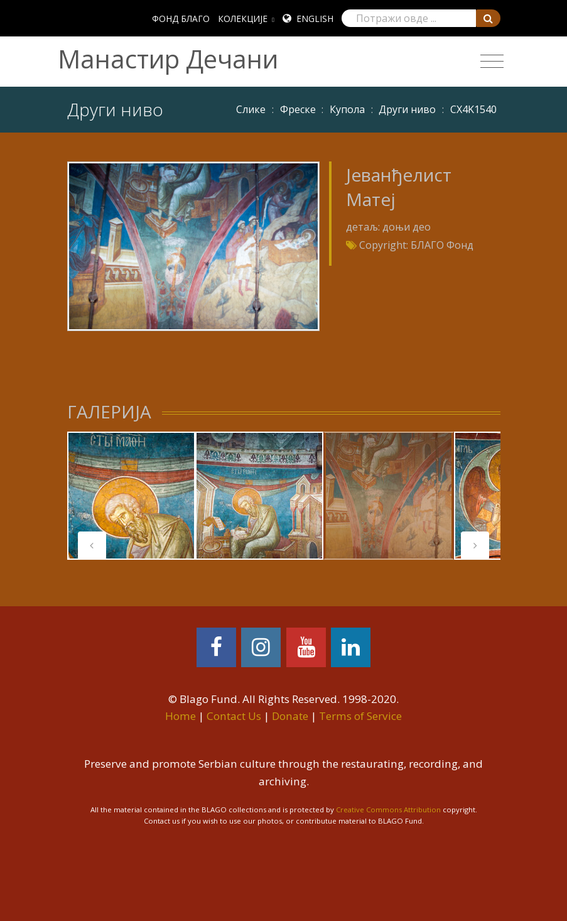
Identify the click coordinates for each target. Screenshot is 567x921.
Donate (290, 716)
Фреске (298, 109)
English (314, 19)
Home (180, 716)
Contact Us (234, 716)
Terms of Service (360, 716)
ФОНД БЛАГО (181, 19)
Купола (347, 109)
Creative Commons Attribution (388, 809)
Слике (251, 109)
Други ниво (407, 109)
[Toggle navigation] (492, 61)
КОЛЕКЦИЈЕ (242, 19)
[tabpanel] (131, 496)
